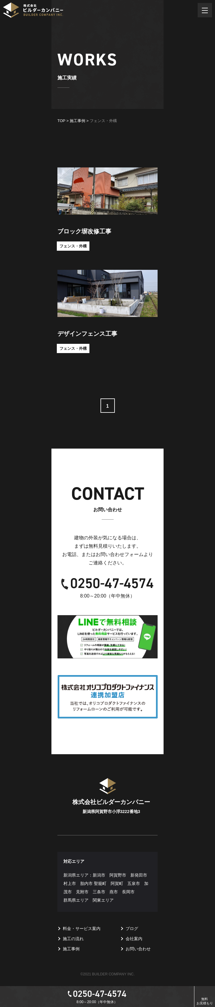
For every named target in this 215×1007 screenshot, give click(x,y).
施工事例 (71, 948)
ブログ (132, 928)
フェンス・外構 (73, 246)
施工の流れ (73, 938)
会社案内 (134, 938)
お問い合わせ (138, 948)
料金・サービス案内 (81, 928)
